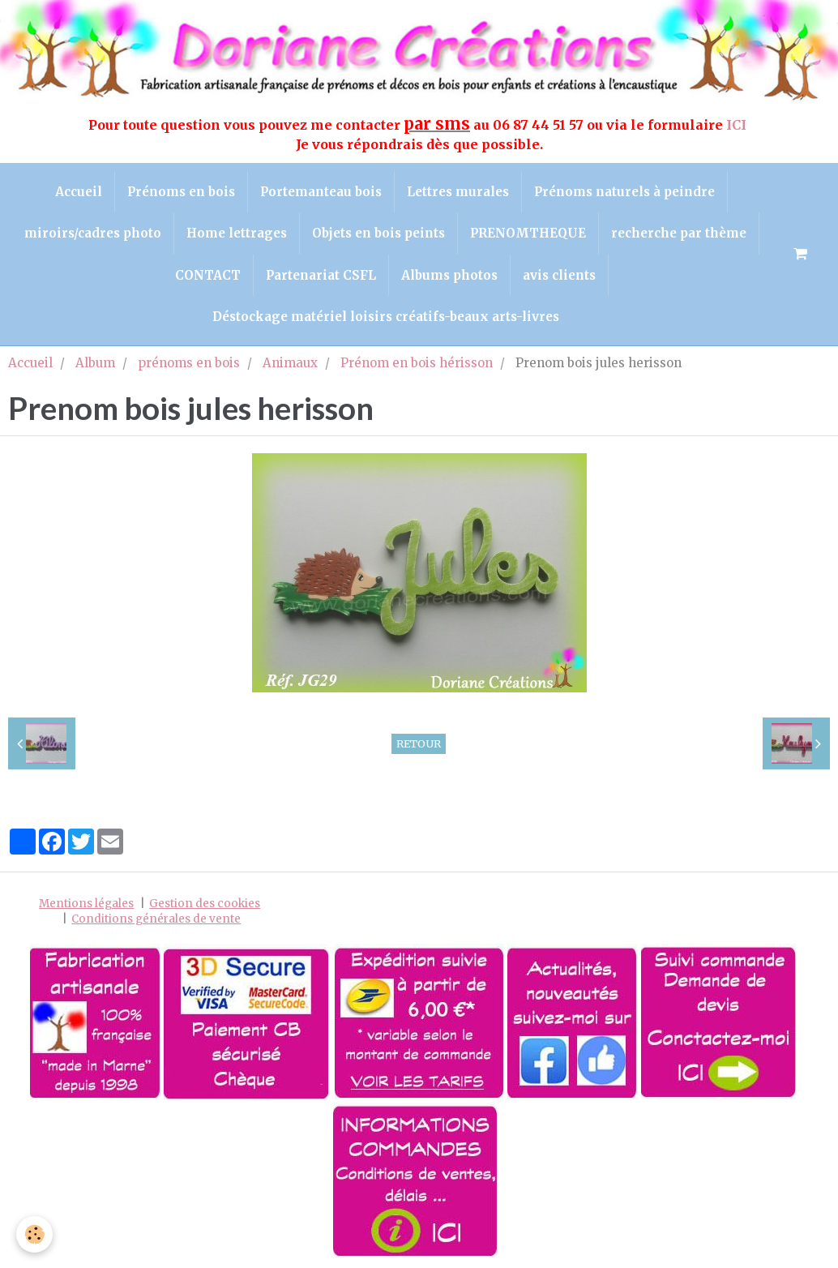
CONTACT (208, 275)
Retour (418, 743)
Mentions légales (86, 903)
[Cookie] (34, 1234)
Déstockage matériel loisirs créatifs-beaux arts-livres (385, 316)
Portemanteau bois (321, 191)
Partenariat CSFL (321, 275)
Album (95, 363)
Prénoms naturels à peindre (624, 191)
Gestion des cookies (204, 903)
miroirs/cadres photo (92, 233)
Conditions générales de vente (156, 919)
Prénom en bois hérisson (416, 363)
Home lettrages (236, 233)
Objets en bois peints (378, 233)
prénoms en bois (189, 363)
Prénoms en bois (181, 191)
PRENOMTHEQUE (528, 233)
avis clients (559, 275)
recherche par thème (678, 233)
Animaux (290, 363)
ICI (738, 125)
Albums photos (449, 275)
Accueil (78, 191)
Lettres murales (458, 191)
